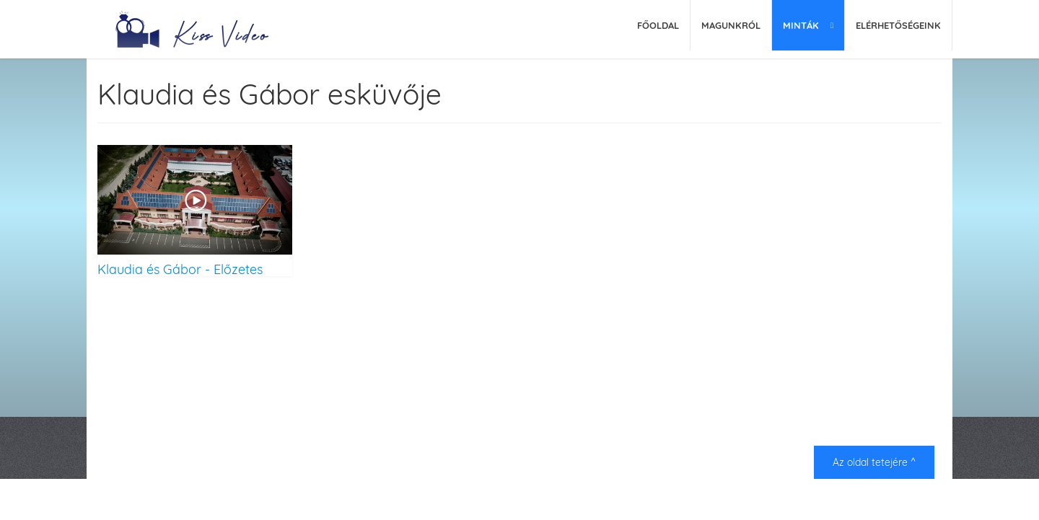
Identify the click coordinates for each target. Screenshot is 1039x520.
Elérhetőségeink (898, 25)
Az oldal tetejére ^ (874, 462)
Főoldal (658, 25)
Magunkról (730, 25)
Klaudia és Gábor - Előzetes (180, 269)
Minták (801, 25)
